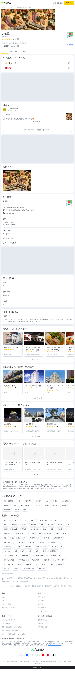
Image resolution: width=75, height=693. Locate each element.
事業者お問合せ (42, 631)
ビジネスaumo (6, 635)
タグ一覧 (40, 616)
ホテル (4, 609)
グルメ (4, 612)
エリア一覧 (41, 612)
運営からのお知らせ (16, 673)
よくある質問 (34, 673)
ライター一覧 (42, 619)
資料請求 (40, 635)
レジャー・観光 (6, 616)
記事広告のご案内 (43, 639)
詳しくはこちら (57, 500)
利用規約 (53, 673)
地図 (24, 51)
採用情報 (26, 673)
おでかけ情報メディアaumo (10, 631)
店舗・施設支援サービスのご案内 (12, 639)
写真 (11, 51)
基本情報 (70, 44)
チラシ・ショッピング (8, 619)
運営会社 (6, 673)
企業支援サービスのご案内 (10, 642)
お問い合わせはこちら (54, 657)
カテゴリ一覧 (42, 623)
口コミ (17, 51)
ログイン (69, 3)
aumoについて (38, 675)
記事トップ (41, 609)
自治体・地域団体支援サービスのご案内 (14, 646)
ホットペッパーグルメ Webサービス (19, 593)
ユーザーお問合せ (44, 673)
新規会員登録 (58, 3)
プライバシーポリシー (64, 673)
